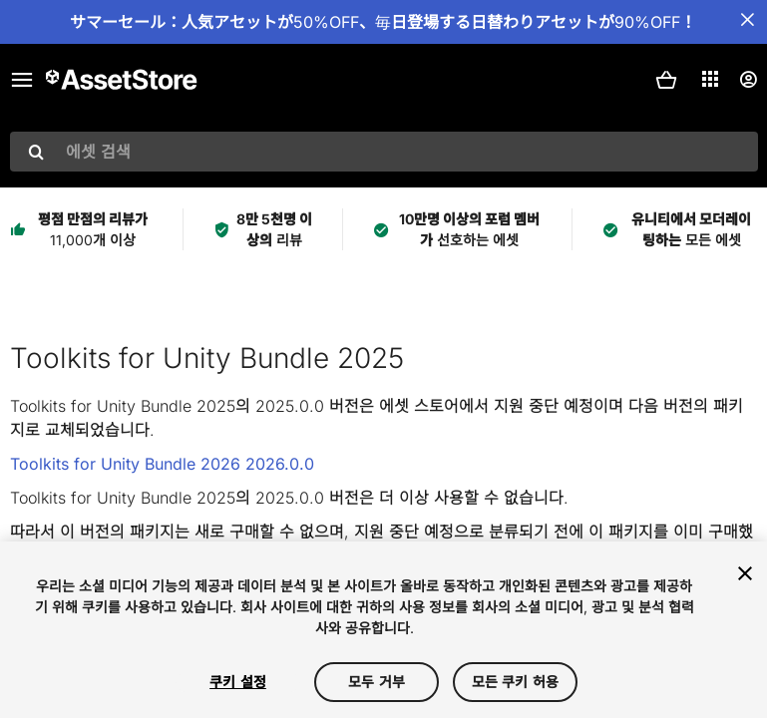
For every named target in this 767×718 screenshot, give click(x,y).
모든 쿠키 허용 (515, 681)
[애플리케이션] (710, 79)
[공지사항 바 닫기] (747, 20)
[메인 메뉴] (22, 80)
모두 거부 (376, 681)
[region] (383, 629)
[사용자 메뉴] (748, 80)
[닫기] (745, 573)
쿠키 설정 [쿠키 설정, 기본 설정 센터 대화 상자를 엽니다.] (237, 681)
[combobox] (384, 152)
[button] (666, 80)
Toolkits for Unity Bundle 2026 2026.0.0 (162, 464)
